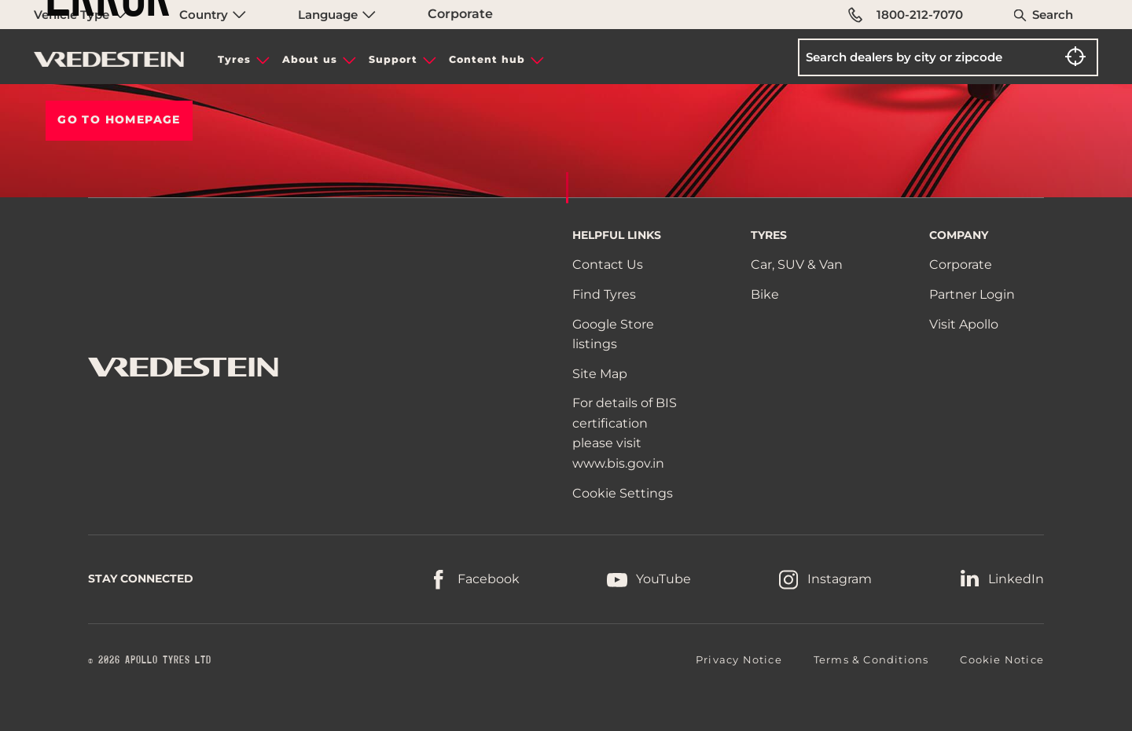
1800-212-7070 (905, 15)
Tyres (234, 59)
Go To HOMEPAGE (119, 119)
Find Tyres (604, 294)
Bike (765, 294)
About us (309, 59)
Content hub (487, 59)
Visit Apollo (963, 324)
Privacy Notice (739, 659)
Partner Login (972, 294)
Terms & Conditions (871, 659)
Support (393, 59)
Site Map (599, 373)
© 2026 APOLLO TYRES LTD (149, 660)
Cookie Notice (1002, 659)
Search (1052, 14)
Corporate (460, 13)
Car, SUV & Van (797, 264)
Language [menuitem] (337, 14)
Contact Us (607, 264)
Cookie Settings (622, 493)
